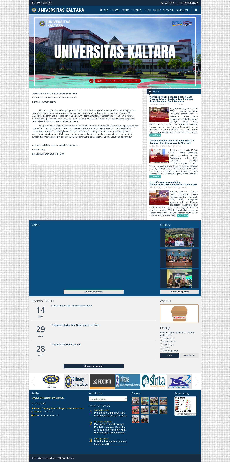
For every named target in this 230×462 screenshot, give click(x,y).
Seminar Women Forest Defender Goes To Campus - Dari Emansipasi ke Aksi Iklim (171, 141)
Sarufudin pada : (102, 410)
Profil (115, 10)
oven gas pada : (101, 438)
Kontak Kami (182, 10)
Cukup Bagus (168, 344)
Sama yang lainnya (170, 351)
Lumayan (166, 347)
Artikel (137, 10)
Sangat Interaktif (169, 341)
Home (104, 10)
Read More (155, 135)
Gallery (157, 10)
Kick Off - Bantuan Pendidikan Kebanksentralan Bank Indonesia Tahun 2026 (173, 183)
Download (168, 10)
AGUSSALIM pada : (103, 421)
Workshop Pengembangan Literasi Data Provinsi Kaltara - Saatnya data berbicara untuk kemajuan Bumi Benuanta (171, 99)
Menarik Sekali (168, 338)
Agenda (125, 10)
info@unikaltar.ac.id (189, 2)
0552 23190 (169, 2)
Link (147, 10)
